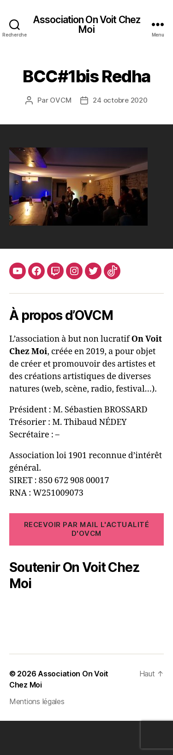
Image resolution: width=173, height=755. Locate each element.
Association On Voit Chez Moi (86, 24)
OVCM (60, 100)
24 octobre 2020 (120, 100)
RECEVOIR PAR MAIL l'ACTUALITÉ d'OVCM (86, 529)
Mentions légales (37, 735)
